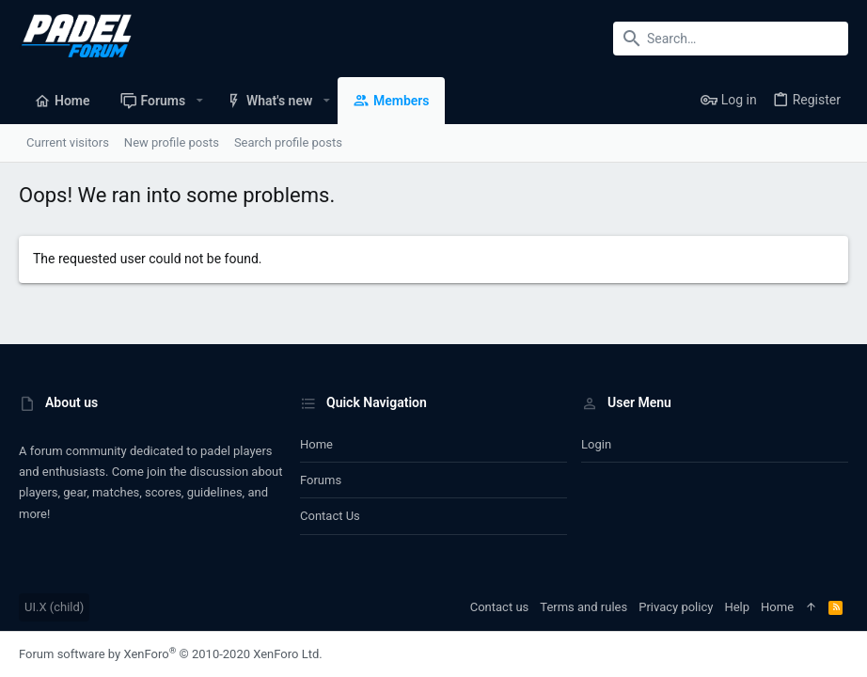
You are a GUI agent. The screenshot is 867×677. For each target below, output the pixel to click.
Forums (320, 480)
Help (736, 607)
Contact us (330, 516)
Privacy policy (675, 607)
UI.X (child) (54, 607)
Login (596, 444)
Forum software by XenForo (171, 654)
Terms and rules (583, 607)
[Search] (730, 38)
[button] (199, 100)
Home (316, 444)
